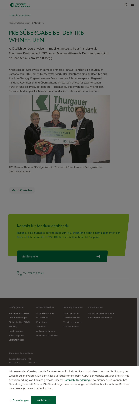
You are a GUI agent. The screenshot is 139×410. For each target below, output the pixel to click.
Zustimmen (43, 400)
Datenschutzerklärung (77, 380)
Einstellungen (20, 400)
